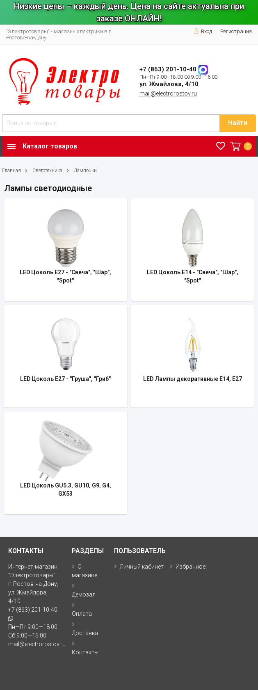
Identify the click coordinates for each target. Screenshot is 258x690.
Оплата (82, 613)
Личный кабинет (142, 566)
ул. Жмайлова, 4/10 (169, 84)
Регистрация (236, 31)
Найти (237, 123)
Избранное (190, 566)
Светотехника (47, 170)
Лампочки (85, 170)
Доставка (85, 633)
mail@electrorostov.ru (168, 93)
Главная (11, 170)
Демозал (84, 594)
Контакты (85, 652)
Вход (203, 31)
